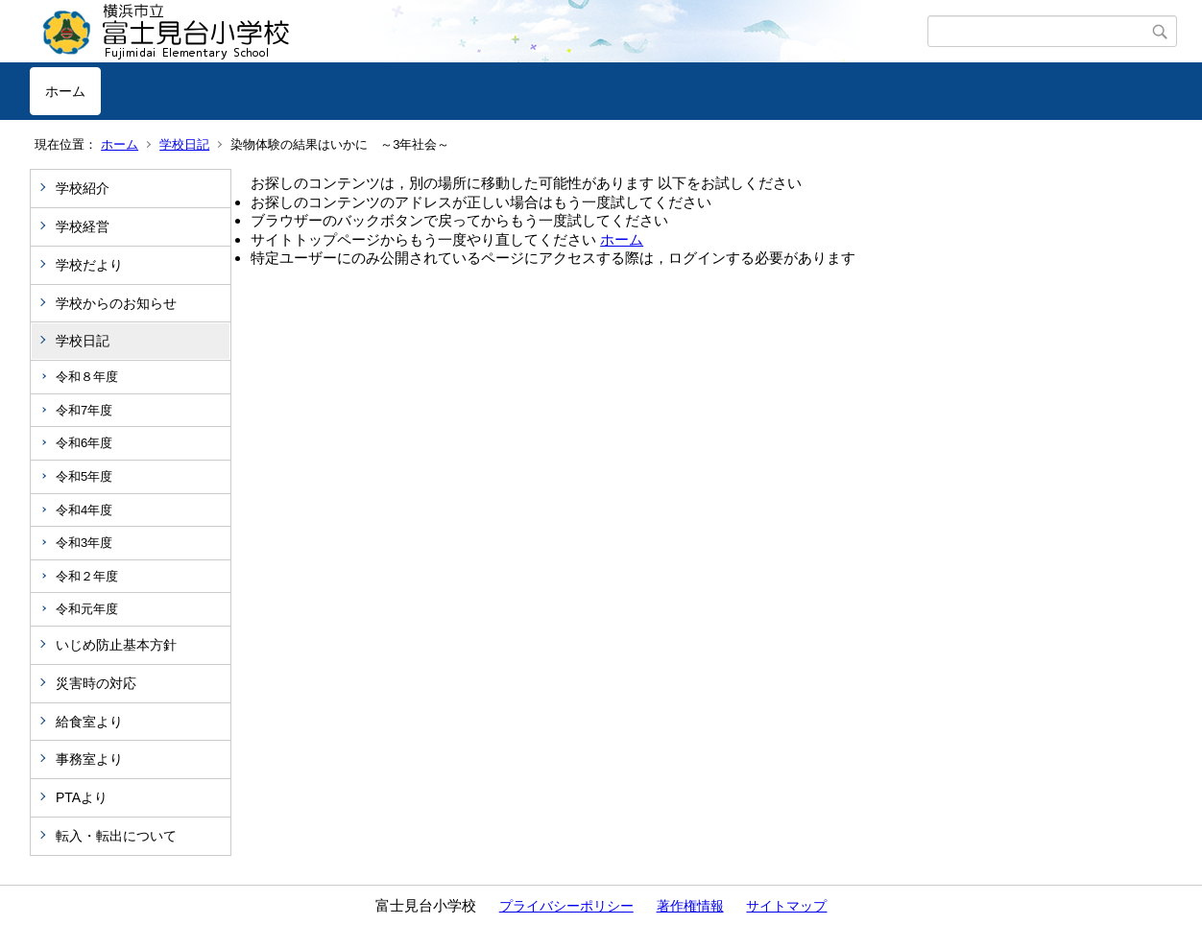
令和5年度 (84, 476)
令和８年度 (87, 376)
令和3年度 (84, 542)
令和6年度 (84, 443)
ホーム (65, 91)
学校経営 (82, 226)
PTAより (82, 797)
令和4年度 (84, 510)
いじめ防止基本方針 (116, 644)
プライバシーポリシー (566, 905)
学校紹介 (82, 188)
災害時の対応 (96, 683)
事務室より (89, 759)
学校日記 (184, 144)
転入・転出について (116, 835)
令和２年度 (87, 576)
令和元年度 (87, 609)
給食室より (89, 721)
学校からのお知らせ (116, 303)
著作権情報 (690, 905)
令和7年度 (84, 410)
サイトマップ (786, 905)
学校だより (89, 265)
